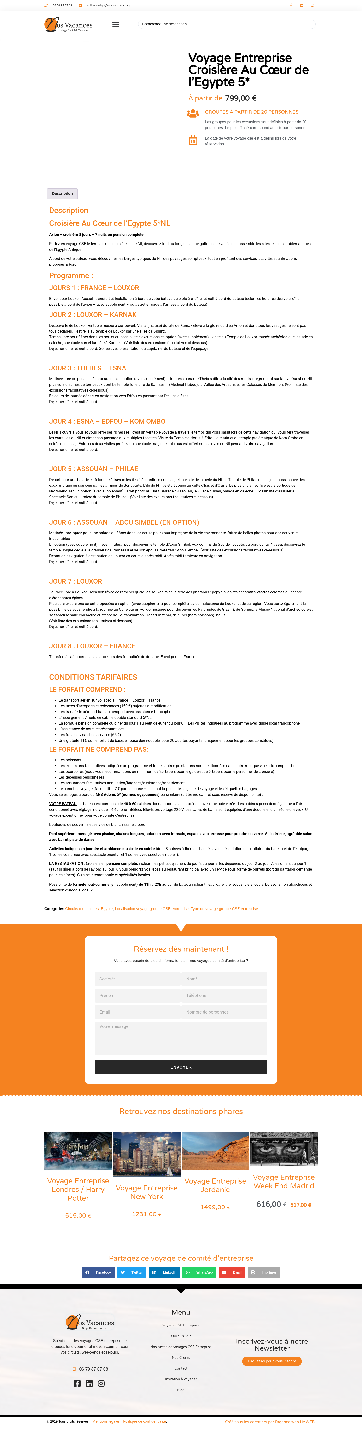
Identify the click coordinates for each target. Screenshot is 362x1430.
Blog (181, 1390)
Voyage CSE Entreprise (180, 1325)
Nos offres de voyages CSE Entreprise (181, 1347)
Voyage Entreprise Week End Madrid (284, 1181)
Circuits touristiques (82, 909)
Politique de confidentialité (144, 1421)
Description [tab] (62, 193)
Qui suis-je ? (181, 1336)
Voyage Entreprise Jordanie (215, 1185)
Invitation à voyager (181, 1379)
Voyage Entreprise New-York (147, 1192)
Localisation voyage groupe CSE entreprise (152, 909)
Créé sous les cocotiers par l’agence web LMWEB (270, 1421)
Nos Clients (181, 1358)
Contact (181, 1368)
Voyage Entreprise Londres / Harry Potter (78, 1190)
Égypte (107, 909)
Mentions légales (106, 1421)
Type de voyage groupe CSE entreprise (224, 909)
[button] (116, 24)
